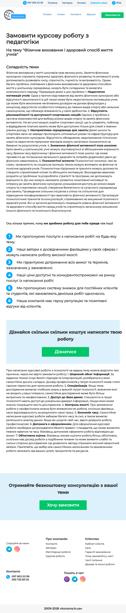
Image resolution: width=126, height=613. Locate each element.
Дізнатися (65, 351)
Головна (52, 2)
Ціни (88, 548)
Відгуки (91, 14)
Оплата (81, 2)
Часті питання (93, 560)
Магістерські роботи (58, 552)
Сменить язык (98, 2)
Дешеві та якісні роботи (99, 564)
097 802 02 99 (35, 2)
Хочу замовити (63, 505)
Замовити (112, 15)
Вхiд (118, 2)
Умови (61, 14)
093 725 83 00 (20, 579)
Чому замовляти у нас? (99, 556)
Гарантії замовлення (98, 552)
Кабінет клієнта (94, 543)
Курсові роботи (55, 556)
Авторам (67, 2)
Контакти (75, 14)
